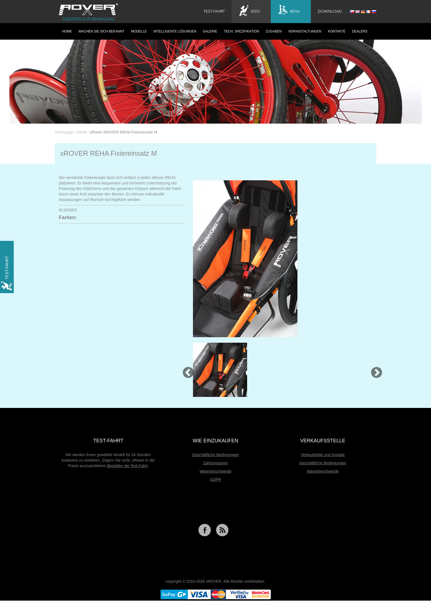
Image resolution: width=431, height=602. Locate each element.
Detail (82, 132)
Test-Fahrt (214, 11)
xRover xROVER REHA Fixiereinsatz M (123, 132)
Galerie (210, 31)
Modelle (139, 31)
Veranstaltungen (304, 31)
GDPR (215, 479)
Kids (249, 11)
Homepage (64, 132)
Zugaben (274, 31)
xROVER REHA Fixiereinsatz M (108, 153)
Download (330, 11)
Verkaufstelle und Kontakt (323, 455)
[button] (185, 370)
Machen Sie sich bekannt (102, 31)
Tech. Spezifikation (241, 31)
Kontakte (337, 31)
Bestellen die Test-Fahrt (127, 466)
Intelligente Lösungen (174, 31)
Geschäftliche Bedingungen (215, 455)
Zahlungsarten (215, 463)
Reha (289, 11)
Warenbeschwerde (215, 471)
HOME (67, 31)
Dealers (360, 31)
